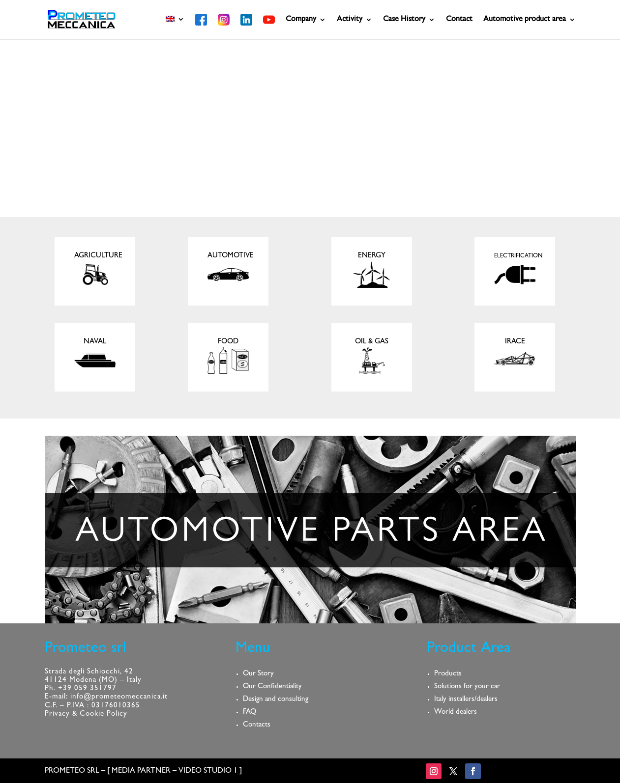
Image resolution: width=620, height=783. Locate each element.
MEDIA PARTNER (141, 771)
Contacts (256, 725)
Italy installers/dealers (466, 699)
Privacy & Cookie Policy (86, 714)
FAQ (249, 712)
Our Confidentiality (272, 687)
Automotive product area (524, 20)
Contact (459, 20)
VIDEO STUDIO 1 (207, 771)
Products (448, 674)
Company (301, 20)
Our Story (258, 674)
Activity (349, 20)
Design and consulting (275, 699)
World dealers (455, 712)
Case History (404, 20)
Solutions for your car (467, 687)
